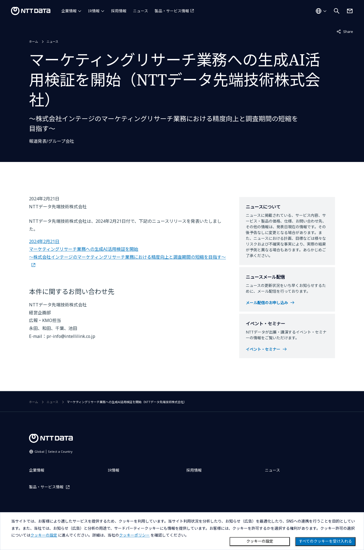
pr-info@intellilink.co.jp (71, 336)
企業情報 (69, 10)
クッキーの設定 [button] (43, 535)
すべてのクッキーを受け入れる (325, 541)
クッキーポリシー (134, 535)
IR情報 (94, 10)
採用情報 (118, 10)
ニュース (140, 10)
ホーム (33, 41)
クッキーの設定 (259, 541)
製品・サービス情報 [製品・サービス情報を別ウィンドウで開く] (172, 10)
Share (345, 31)
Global (53, 451)
